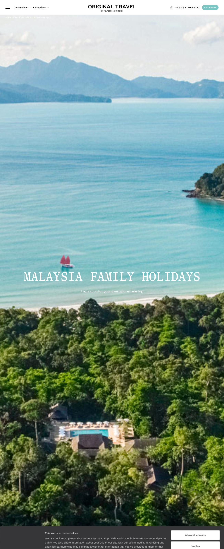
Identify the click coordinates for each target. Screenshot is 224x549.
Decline (195, 524)
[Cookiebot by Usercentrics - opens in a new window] (22, 542)
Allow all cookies (195, 512)
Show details (53, 542)
